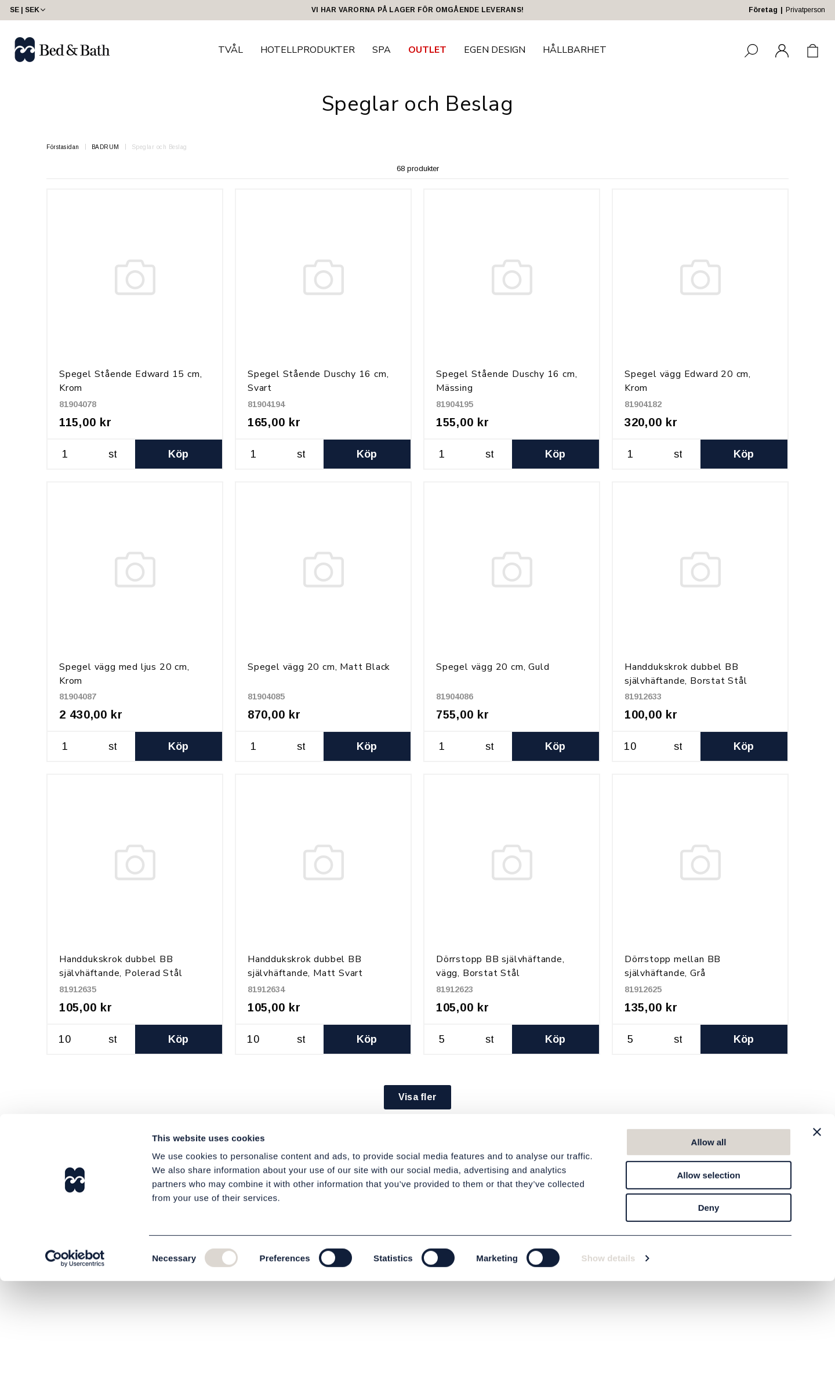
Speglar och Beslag (159, 147)
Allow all (709, 1243)
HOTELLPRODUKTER (307, 49)
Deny (709, 1309)
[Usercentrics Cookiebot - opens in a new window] (75, 1359)
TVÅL (230, 49)
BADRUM (105, 147)
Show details (609, 1359)
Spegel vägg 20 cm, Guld (492, 667)
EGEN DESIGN (494, 49)
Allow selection (708, 1276)
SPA (381, 49)
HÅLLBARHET (575, 49)
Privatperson (805, 10)
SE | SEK (29, 9)
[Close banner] (817, 1233)
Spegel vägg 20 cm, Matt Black (319, 667)
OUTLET (427, 49)
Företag (763, 10)
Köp (178, 454)
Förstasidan (62, 147)
